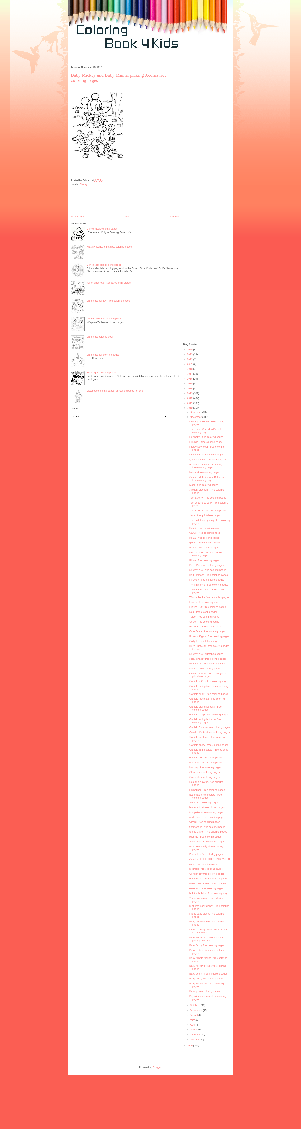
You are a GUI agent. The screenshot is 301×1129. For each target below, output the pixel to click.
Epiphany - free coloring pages (206, 437)
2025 (190, 349)
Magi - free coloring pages (203, 485)
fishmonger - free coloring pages (207, 826)
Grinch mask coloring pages (102, 228)
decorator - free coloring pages (206, 888)
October (195, 1005)
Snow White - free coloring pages (207, 569)
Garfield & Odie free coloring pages (208, 681)
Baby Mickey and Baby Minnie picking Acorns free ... (206, 939)
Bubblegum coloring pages (101, 372)
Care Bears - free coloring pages (207, 631)
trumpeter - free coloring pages (206, 812)
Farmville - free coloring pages (206, 854)
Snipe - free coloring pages (204, 621)
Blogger (157, 1067)
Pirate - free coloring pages (204, 560)
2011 (190, 403)
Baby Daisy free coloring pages (206, 978)
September (196, 1010)
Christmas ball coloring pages (103, 354)
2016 (190, 378)
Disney (83, 184)
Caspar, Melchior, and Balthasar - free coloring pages (207, 479)
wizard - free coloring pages (204, 821)
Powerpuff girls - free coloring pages (209, 636)
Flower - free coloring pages (204, 602)
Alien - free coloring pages (203, 802)
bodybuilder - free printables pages (208, 878)
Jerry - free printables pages (204, 515)
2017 (190, 373)
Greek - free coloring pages (204, 777)
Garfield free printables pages (205, 757)
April (193, 1024)
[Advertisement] (138, 59)
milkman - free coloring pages (205, 762)
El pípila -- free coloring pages (205, 441)
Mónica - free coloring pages (205, 668)
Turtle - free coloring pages (204, 616)
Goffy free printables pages (204, 641)
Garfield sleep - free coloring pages (208, 714)
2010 (190, 407)
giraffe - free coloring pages (204, 542)
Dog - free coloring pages (203, 612)
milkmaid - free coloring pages (205, 868)
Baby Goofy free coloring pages (206, 945)
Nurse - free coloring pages (204, 472)
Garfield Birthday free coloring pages (209, 727)
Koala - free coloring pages (204, 537)
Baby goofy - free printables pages (208, 973)
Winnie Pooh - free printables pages (209, 597)
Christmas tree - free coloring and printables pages (207, 675)
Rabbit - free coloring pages (204, 528)
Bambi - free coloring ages (203, 547)
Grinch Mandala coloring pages (104, 264)
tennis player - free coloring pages (208, 831)
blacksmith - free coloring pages (207, 807)
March (194, 1029)
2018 (190, 368)
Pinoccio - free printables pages (206, 579)
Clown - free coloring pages (204, 772)
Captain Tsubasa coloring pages (104, 318)
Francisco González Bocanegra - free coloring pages (207, 466)
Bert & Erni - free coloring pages (207, 663)
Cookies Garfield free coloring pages (209, 732)
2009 (190, 1045)
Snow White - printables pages (206, 653)
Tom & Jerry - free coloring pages (207, 497)
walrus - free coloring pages (204, 532)
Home (126, 216)
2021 (190, 364)
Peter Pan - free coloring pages (206, 565)
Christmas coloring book (100, 336)
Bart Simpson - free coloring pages (208, 574)
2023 (190, 354)
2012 (190, 398)
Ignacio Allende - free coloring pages (209, 459)
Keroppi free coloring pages (204, 991)
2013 (190, 393)
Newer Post (77, 216)
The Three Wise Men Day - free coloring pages (206, 431)
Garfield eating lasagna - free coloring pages (205, 708)
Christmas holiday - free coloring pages (108, 300)
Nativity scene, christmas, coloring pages (109, 246)
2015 (190, 383)
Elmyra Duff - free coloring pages (207, 607)
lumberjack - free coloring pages (207, 789)
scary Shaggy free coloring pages (207, 658)
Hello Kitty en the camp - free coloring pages (205, 554)
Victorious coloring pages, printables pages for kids (115, 390)
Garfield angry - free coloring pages (208, 744)
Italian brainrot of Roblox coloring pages (109, 282)
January (195, 1039)
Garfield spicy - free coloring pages (208, 694)
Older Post (174, 216)
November (196, 417)
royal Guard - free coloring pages (207, 883)
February (195, 1034)
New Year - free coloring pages (206, 454)
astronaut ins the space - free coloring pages (205, 796)
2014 (190, 388)
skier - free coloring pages (203, 864)
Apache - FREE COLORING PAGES (209, 859)
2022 (190, 359)
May (192, 1019)
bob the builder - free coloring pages (209, 893)
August (194, 1015)
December (196, 412)
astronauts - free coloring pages (206, 841)
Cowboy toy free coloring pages (206, 873)
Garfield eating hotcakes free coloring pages (205, 721)
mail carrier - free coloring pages (207, 817)
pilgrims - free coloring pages (205, 836)
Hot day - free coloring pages (205, 767)
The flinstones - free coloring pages (208, 584)
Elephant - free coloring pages (205, 626)
